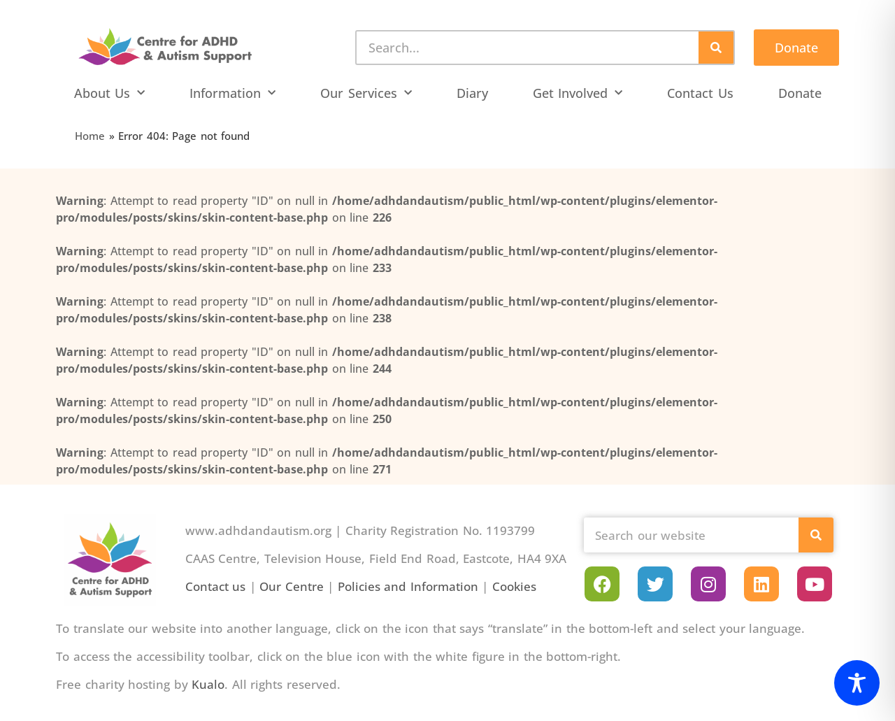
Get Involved (578, 93)
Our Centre (291, 586)
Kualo (208, 684)
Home (90, 136)
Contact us (215, 586)
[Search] (716, 47)
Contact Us (700, 93)
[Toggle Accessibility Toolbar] (857, 683)
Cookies (514, 586)
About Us (109, 93)
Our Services (366, 93)
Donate (800, 93)
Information (232, 93)
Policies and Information (408, 586)
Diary (472, 93)
